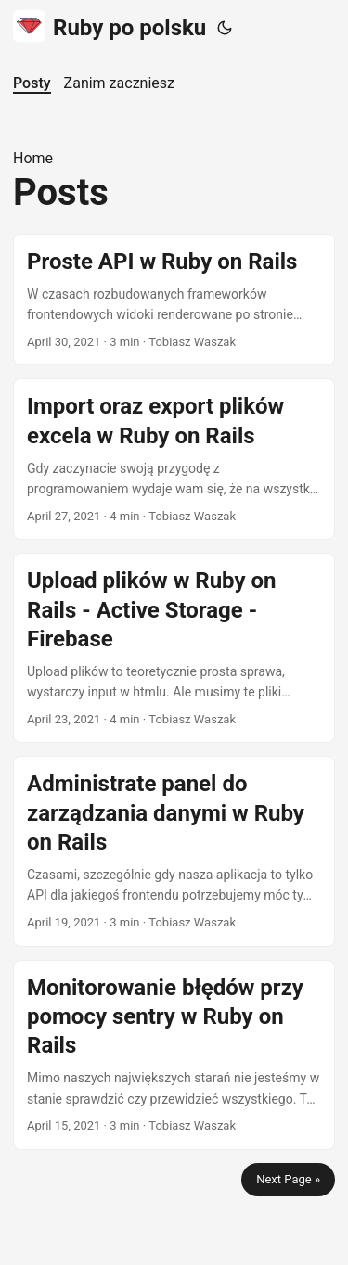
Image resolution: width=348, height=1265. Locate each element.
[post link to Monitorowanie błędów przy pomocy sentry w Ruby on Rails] (174, 1055)
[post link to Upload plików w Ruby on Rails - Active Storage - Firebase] (174, 648)
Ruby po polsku (109, 26)
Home (33, 158)
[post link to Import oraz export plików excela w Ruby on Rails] (174, 459)
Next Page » (288, 1179)
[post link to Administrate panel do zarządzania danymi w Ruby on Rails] (174, 851)
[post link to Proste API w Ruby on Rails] (174, 300)
